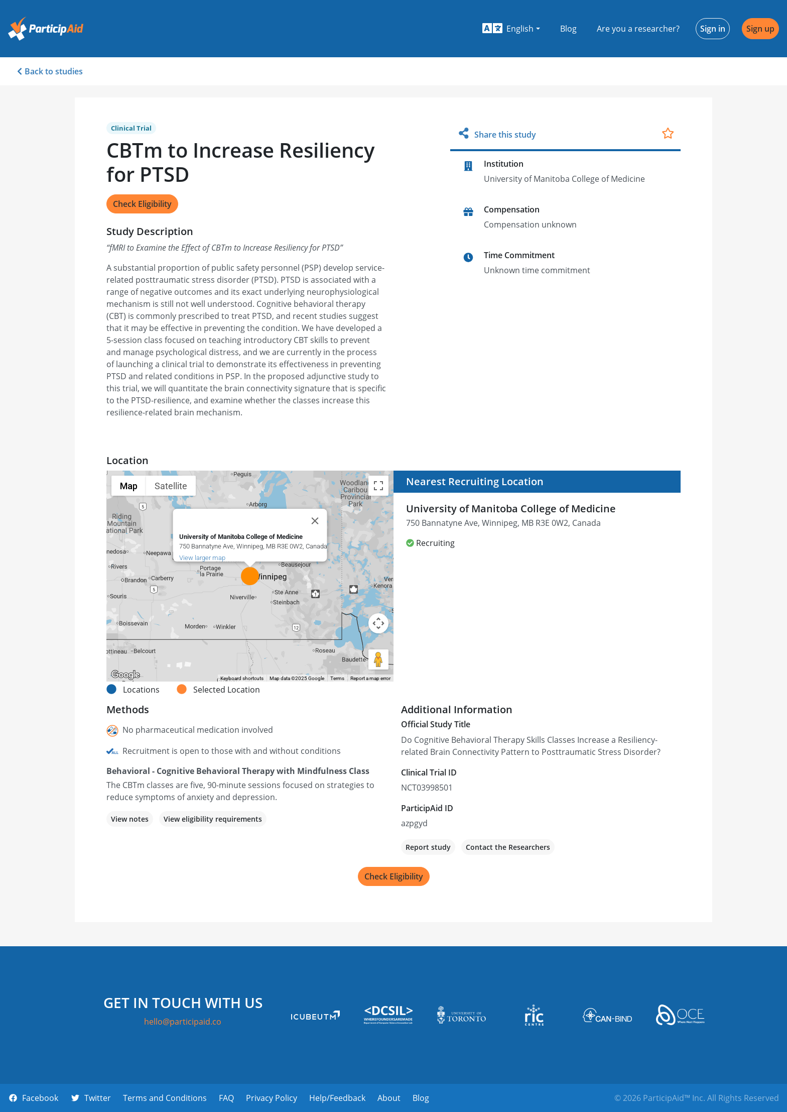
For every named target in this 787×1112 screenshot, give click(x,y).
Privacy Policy (271, 1097)
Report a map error (370, 678)
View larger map (202, 558)
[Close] (315, 521)
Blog (568, 28)
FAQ (226, 1097)
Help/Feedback (337, 1097)
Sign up (760, 28)
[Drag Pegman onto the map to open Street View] (378, 659)
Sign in (712, 28)
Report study (428, 847)
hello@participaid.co (182, 1021)
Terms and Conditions (165, 1097)
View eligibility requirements (213, 819)
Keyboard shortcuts (242, 678)
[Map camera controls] (378, 623)
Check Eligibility (142, 203)
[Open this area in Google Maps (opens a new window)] (125, 675)
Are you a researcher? (638, 28)
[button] (511, 28)
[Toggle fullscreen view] (378, 486)
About (389, 1097)
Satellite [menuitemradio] (171, 486)
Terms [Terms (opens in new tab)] (337, 678)
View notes (130, 819)
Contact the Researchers (508, 847)
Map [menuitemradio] (129, 486)
